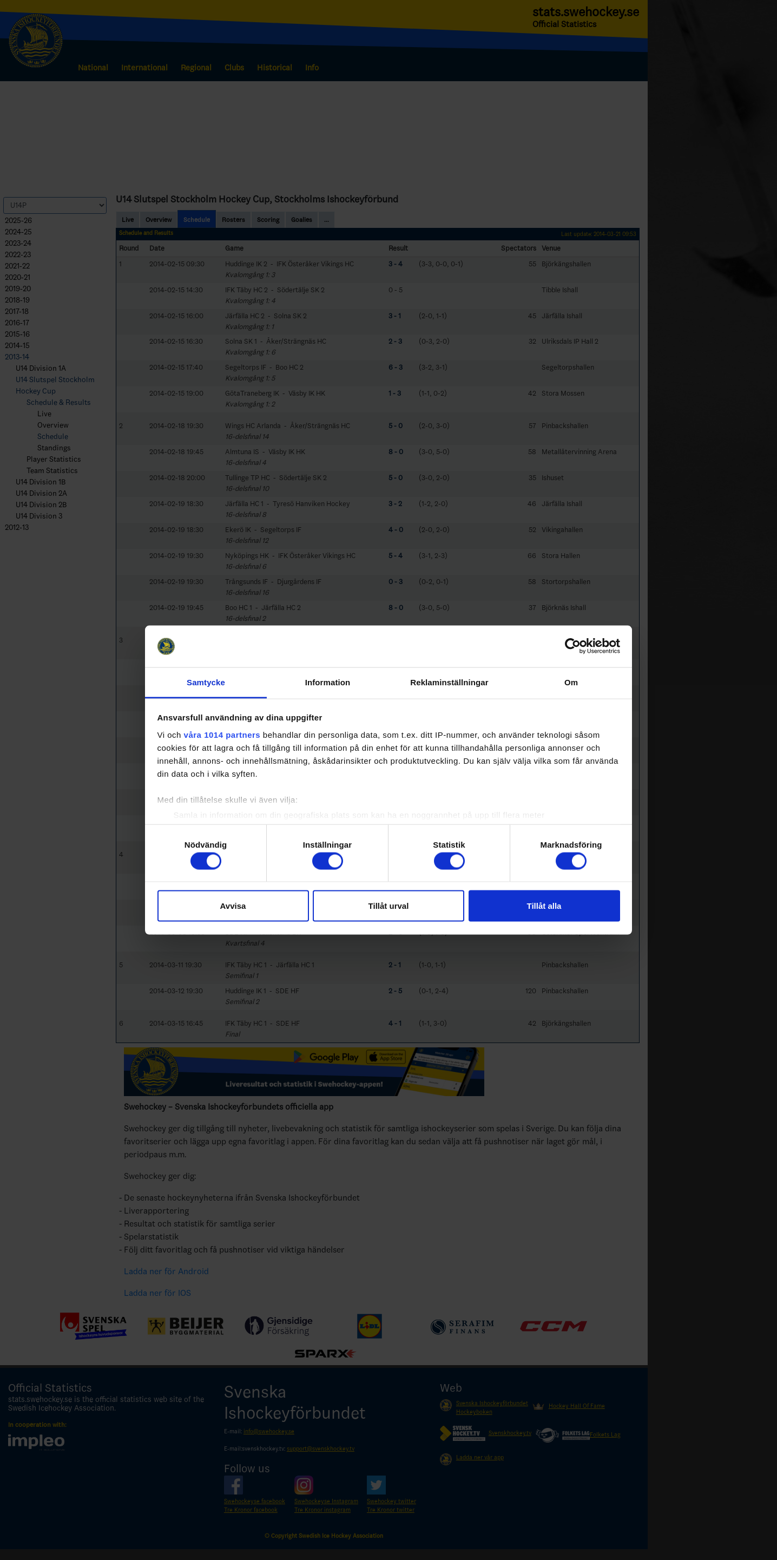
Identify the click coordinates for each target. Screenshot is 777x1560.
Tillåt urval (388, 905)
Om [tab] (571, 681)
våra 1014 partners (222, 734)
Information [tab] (328, 681)
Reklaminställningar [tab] (449, 681)
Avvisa (233, 905)
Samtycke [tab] (206, 681)
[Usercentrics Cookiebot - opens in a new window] (572, 646)
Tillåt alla (544, 905)
